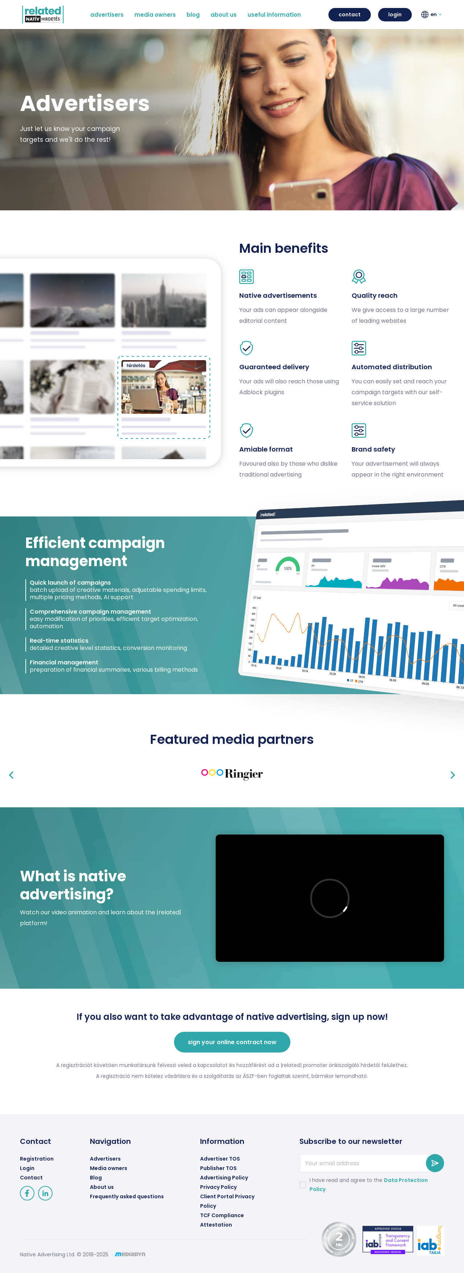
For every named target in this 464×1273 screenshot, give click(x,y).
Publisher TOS (218, 1168)
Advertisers (105, 1158)
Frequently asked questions (127, 1196)
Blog (96, 1177)
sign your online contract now (232, 1042)
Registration (37, 1158)
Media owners (108, 1168)
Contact (31, 1177)
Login (27, 1168)
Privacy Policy (218, 1187)
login (395, 14)
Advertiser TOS (220, 1158)
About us (102, 1187)
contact (350, 14)
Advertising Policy (224, 1177)
